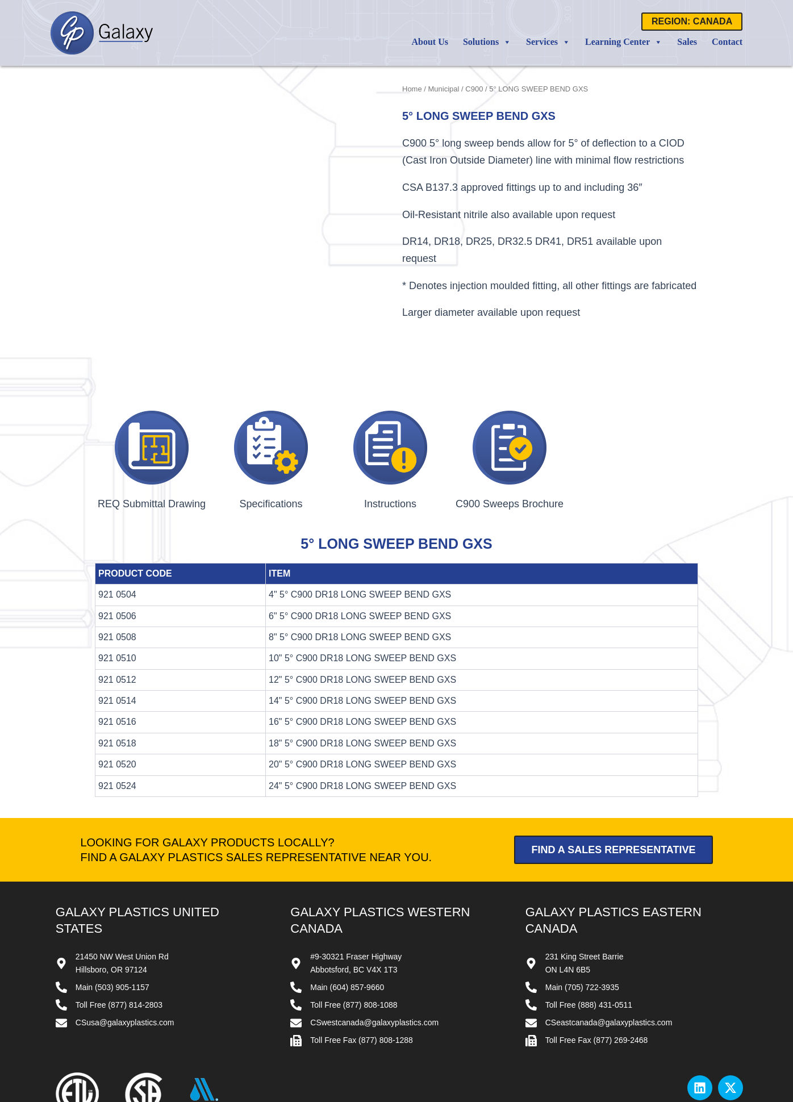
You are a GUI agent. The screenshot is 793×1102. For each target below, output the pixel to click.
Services (548, 42)
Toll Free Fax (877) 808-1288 (361, 972)
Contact (727, 42)
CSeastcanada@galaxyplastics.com (609, 954)
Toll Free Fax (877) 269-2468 (596, 972)
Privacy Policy (716, 1056)
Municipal (444, 89)
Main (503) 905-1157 (112, 919)
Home (412, 89)
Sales (687, 42)
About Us (430, 42)
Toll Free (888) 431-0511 (588, 937)
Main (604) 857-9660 (347, 919)
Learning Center (623, 42)
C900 (474, 89)
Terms (661, 1056)
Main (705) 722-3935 (582, 919)
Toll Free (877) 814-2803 (119, 937)
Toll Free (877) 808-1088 (353, 937)
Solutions (487, 42)
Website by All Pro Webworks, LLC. (459, 1095)
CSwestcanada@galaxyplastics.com (374, 954)
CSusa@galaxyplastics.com (125, 954)
